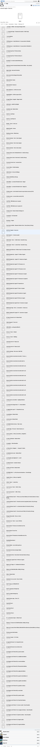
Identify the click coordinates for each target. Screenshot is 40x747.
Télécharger (20, 24)
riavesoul (5, 734)
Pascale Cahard (6, 731)
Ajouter (38, 731)
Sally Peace (5, 740)
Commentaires (11, 24)
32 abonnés (38, 3)
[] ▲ (38, 746)
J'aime (6, 24)
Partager (16, 24)
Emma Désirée (6, 737)
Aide (11, 746)
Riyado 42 (5, 743)
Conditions (4, 746)
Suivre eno (8, 746)
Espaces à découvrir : (37, 729)
